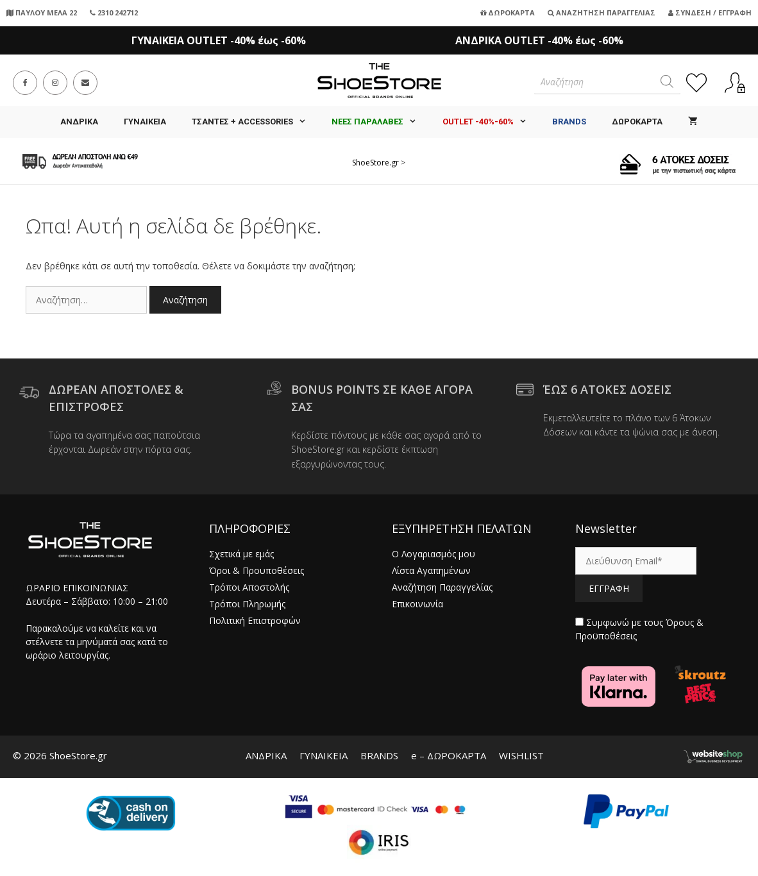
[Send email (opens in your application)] (85, 83)
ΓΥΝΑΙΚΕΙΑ (145, 121)
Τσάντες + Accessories (255, 122)
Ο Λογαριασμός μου (433, 554)
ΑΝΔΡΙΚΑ (79, 121)
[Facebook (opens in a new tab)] (25, 83)
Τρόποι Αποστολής (249, 587)
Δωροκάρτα (507, 12)
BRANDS (379, 755)
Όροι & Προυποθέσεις (256, 570)
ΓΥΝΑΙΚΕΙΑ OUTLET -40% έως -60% (218, 40)
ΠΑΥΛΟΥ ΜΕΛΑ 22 (41, 12)
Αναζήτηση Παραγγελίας (601, 12)
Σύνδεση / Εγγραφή (710, 12)
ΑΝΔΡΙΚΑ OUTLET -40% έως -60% (539, 40)
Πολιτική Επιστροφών (255, 620)
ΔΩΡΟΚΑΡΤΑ (637, 121)
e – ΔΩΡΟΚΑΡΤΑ (448, 755)
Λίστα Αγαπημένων (431, 570)
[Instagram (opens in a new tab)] (55, 83)
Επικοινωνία (417, 604)
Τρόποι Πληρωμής (247, 604)
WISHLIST (521, 755)
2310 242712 (114, 12)
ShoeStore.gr (375, 162)
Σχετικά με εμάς (241, 554)
